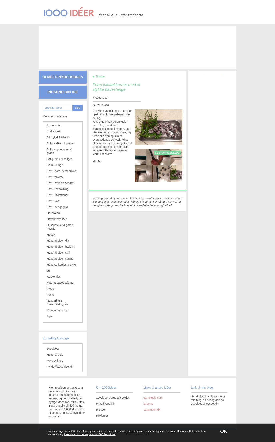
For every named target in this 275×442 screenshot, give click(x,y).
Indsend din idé (62, 92)
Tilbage (100, 76)
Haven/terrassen (57, 219)
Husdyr (51, 234)
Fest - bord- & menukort (61, 171)
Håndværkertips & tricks (62, 264)
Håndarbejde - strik (58, 252)
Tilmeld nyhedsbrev (62, 77)
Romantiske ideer (58, 310)
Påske (51, 294)
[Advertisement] (131, 44)
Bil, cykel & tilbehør (59, 137)
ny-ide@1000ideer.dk (60, 366)
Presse (100, 409)
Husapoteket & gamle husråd (60, 226)
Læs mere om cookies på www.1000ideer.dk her (89, 434)
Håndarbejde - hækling (61, 246)
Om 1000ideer (106, 387)
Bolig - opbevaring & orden (59, 151)
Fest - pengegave (58, 207)
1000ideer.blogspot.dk (204, 403)
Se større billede (167, 152)
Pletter (51, 288)
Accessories (54, 125)
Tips (49, 316)
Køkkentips (54, 276)
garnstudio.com (153, 397)
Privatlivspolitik (105, 403)
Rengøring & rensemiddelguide (58, 302)
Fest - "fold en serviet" (60, 183)
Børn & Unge (55, 165)
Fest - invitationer (57, 195)
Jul (48, 270)
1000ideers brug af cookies (113, 397)
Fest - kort (53, 201)
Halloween (53, 213)
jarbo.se (148, 403)
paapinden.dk (151, 409)
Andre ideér (54, 131)
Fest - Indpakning (57, 189)
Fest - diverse (55, 177)
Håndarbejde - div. (58, 240)
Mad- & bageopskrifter (60, 282)
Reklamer (102, 415)
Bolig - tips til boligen (59, 159)
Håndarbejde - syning (60, 258)
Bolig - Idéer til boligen (61, 143)
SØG (77, 107)
